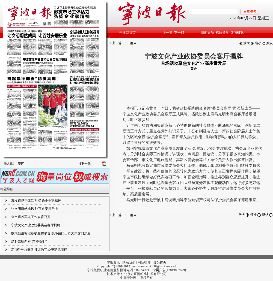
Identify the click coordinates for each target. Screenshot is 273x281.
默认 (267, 43)
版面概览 (237, 33)
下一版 (85, 163)
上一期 (168, 33)
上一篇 (115, 43)
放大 (244, 43)
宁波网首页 (127, 33)
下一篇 (129, 43)
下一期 (179, 33)
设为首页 (159, 262)
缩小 (256, 43)
